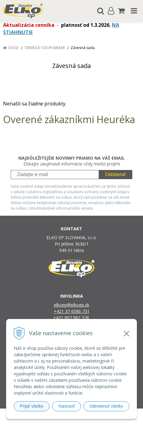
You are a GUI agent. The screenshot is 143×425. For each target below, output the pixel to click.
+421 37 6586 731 (72, 311)
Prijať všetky (31, 406)
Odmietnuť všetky (106, 406)
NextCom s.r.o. (72, 419)
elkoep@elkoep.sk (71, 305)
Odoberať (115, 174)
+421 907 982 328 (71, 318)
